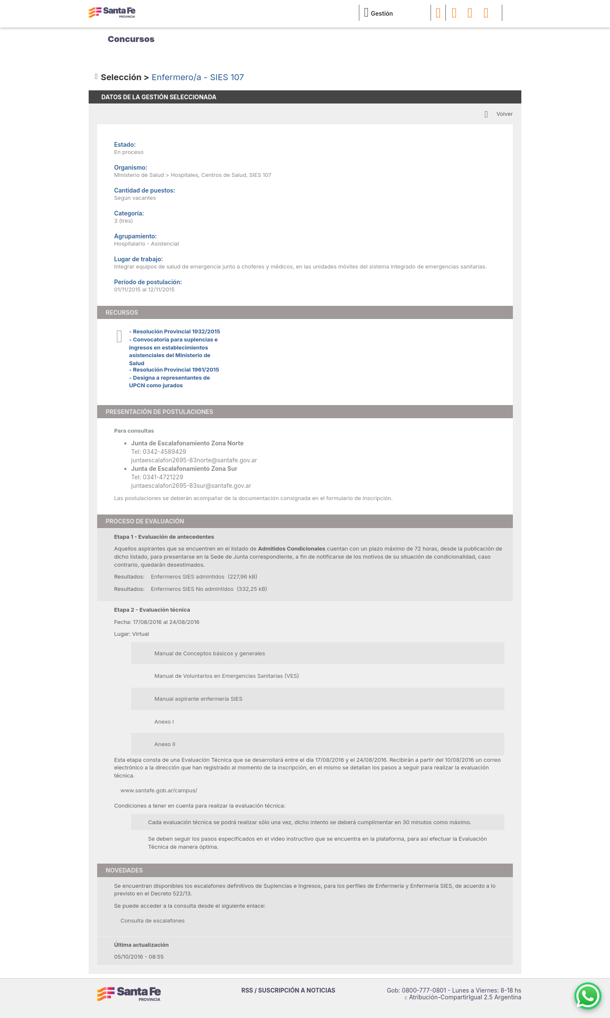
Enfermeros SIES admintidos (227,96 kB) (204, 576)
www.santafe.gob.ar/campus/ (158, 790)
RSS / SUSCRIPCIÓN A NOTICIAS (288, 990)
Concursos (131, 39)
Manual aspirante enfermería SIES (198, 698)
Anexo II (164, 744)
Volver (504, 113)
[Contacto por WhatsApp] (588, 996)
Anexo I (164, 721)
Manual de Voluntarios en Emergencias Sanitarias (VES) (226, 675)
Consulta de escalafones (152, 920)
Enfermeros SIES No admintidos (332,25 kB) (209, 588)
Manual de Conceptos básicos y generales (209, 653)
